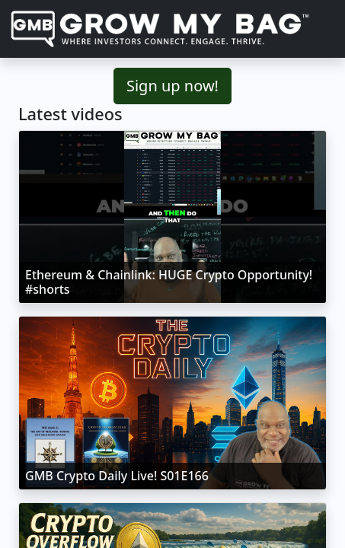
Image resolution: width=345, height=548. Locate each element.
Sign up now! (172, 85)
